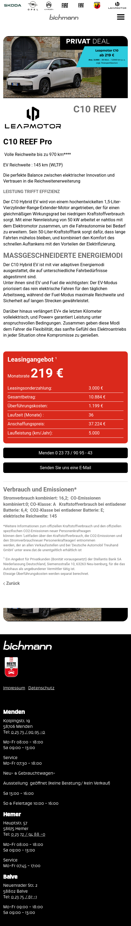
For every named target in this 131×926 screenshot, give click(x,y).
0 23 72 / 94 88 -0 (28, 834)
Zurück (11, 583)
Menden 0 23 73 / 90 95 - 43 (65, 452)
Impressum (14, 687)
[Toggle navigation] (120, 17)
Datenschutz (41, 687)
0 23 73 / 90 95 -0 (28, 732)
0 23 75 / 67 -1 (24, 896)
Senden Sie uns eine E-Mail (65, 467)
